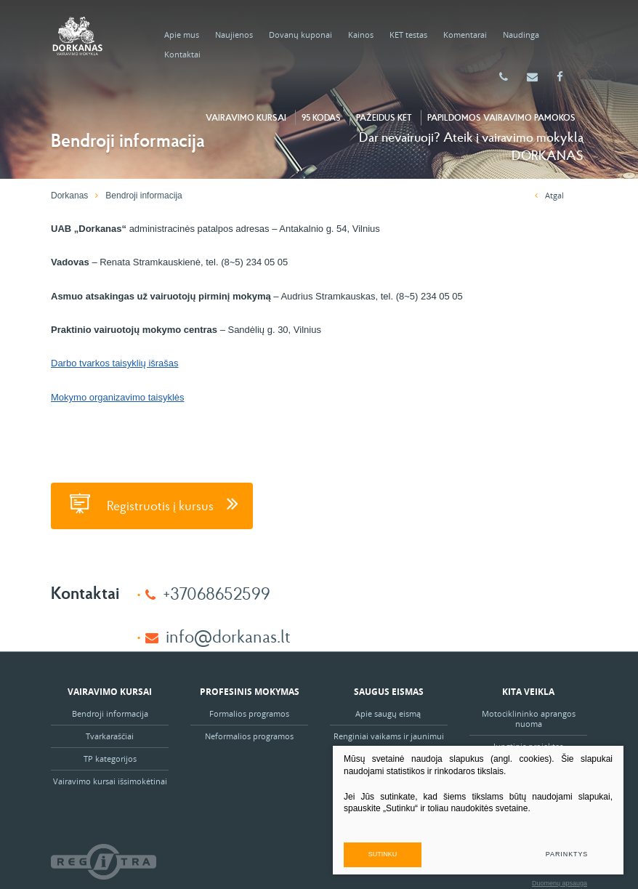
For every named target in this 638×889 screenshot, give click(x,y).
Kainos (360, 34)
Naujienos (234, 34)
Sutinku (382, 854)
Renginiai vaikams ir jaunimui (389, 736)
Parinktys (567, 854)
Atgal (549, 195)
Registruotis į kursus (151, 503)
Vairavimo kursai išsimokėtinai (110, 781)
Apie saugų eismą (389, 713)
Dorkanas (69, 195)
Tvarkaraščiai (110, 736)
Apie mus (181, 34)
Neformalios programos (249, 736)
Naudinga (521, 34)
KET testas (408, 34)
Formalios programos (249, 713)
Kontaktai (182, 54)
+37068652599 (216, 593)
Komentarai (465, 34)
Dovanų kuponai (300, 34)
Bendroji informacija (110, 713)
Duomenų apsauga (559, 883)
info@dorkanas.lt (228, 635)
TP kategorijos (110, 758)
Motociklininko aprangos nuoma (529, 718)
